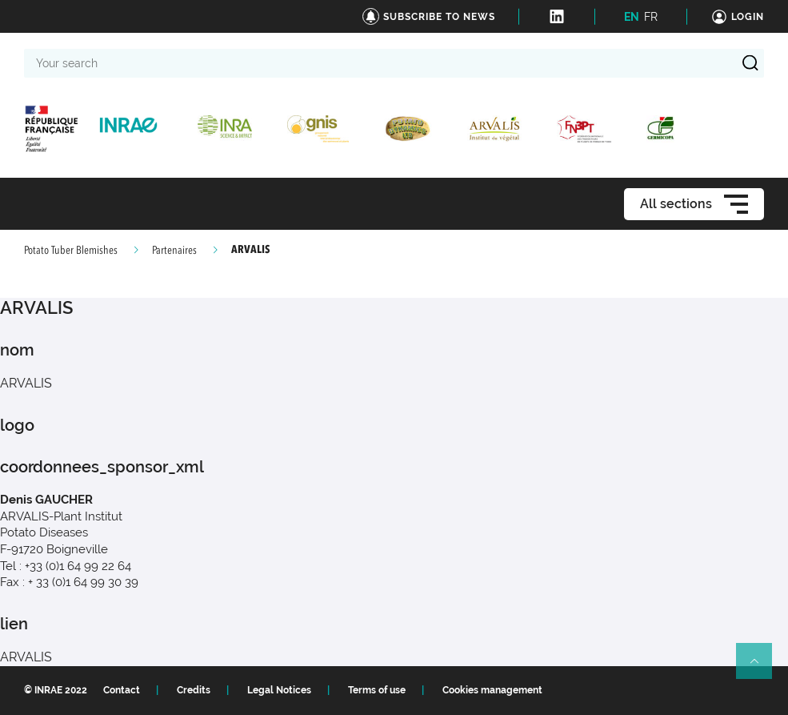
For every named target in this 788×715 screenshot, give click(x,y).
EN (631, 16)
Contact (121, 690)
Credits (193, 690)
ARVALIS (26, 657)
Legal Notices (279, 690)
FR (651, 16)
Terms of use (377, 690)
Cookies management (492, 690)
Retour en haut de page (761, 668)
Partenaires (174, 250)
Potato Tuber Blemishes (71, 250)
